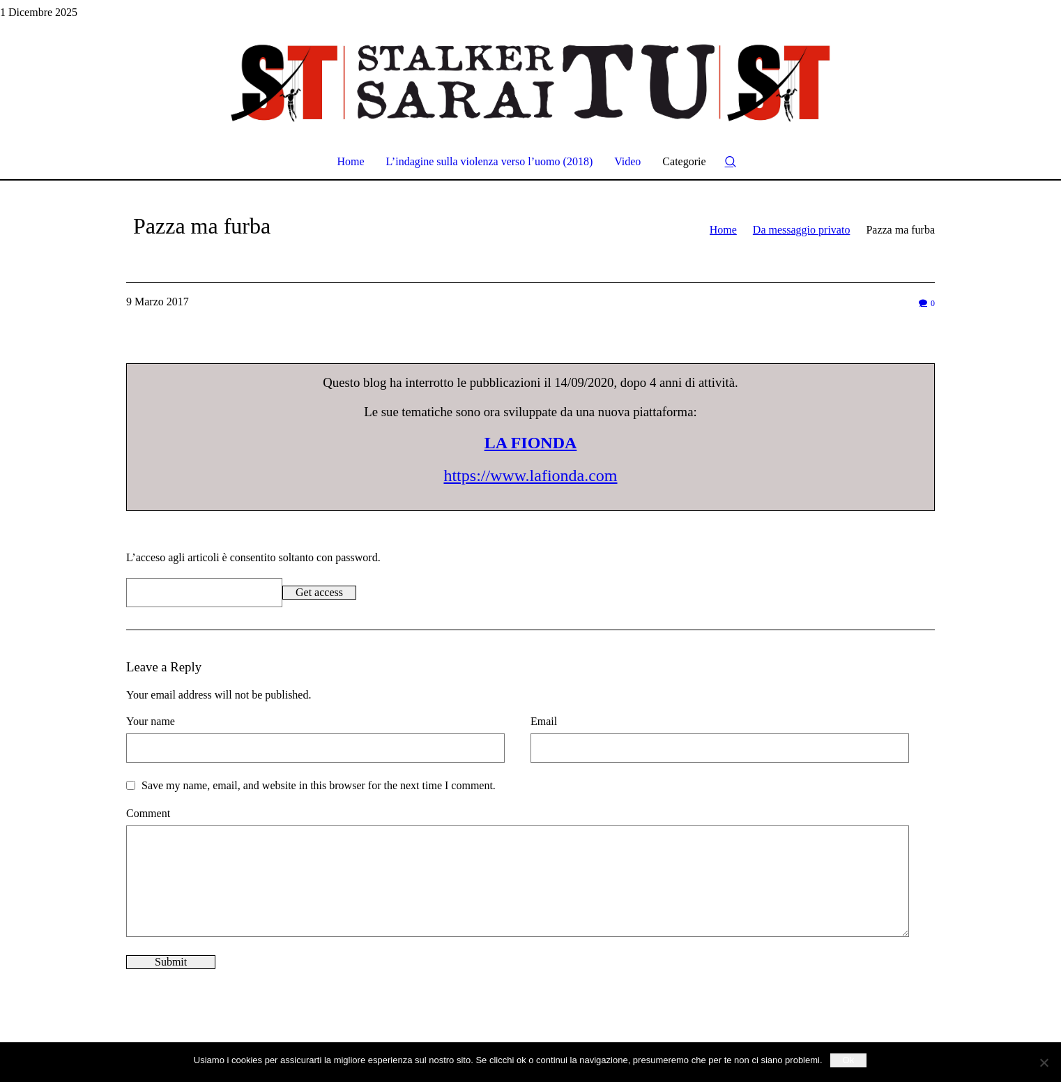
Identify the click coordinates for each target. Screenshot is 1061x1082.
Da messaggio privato (801, 230)
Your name (150, 721)
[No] (1044, 1062)
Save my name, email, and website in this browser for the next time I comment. (319, 785)
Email (543, 721)
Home (723, 230)
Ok (849, 1060)
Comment (148, 813)
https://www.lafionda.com (530, 475)
